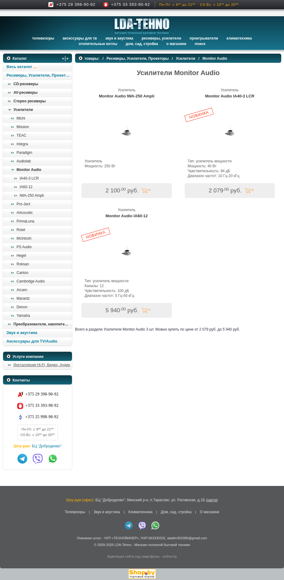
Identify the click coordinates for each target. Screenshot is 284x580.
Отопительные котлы (98, 44)
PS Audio (24, 247)
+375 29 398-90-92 (75, 4)
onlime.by (169, 556)
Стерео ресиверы (29, 101)
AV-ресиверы (25, 92)
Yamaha (23, 315)
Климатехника (239, 38)
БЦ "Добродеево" (47, 446)
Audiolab (24, 161)
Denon (22, 307)
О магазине (209, 512)
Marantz (23, 298)
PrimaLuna (25, 221)
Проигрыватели (204, 38)
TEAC (21, 135)
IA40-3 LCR (29, 178)
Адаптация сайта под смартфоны (133, 556)
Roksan (23, 264)
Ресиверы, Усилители (161, 38)
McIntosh (24, 238)
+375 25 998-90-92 (41, 417)
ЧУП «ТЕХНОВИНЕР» (121, 538)
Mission (23, 127)
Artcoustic (25, 212)
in (8, 549)
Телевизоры (43, 38)
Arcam (22, 290)
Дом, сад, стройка (142, 44)
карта (212, 500)
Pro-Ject (23, 204)
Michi (21, 118)
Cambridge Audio (31, 281)
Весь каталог (19, 66)
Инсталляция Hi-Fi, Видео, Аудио (41, 365)
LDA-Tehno (123, 545)
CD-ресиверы (25, 84)
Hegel (21, 255)
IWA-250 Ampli (32, 195)
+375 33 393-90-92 (130, 4)
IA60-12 (26, 187)
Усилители (23, 110)
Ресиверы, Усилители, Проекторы (39, 75)
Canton (22, 273)
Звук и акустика (119, 38)
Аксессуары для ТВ (79, 38)
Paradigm (24, 152)
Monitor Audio (29, 170)
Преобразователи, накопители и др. (42, 324)
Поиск (200, 44)
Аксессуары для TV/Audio (31, 341)
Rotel (21, 230)
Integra (22, 144)
